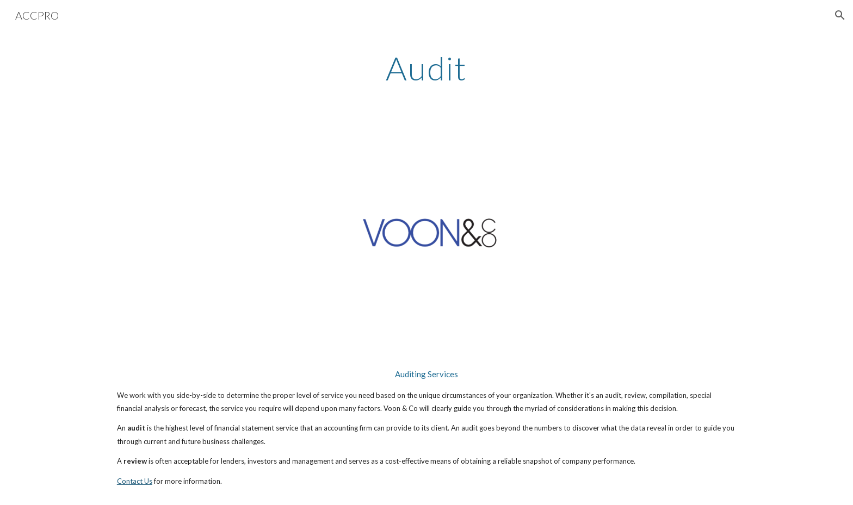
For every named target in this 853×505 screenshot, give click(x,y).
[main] (426, 68)
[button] (840, 15)
